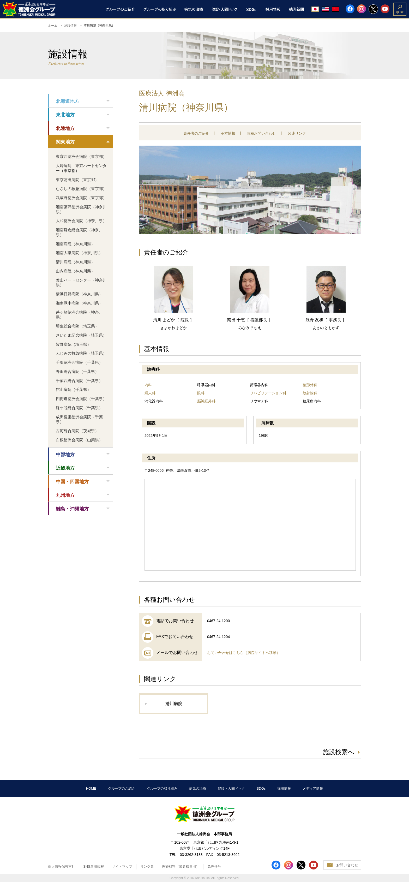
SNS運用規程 (93, 866)
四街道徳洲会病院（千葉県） (81, 398)
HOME (91, 788)
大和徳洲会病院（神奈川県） (81, 220)
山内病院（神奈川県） (75, 271)
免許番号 (214, 866)
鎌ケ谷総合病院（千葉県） (79, 408)
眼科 (200, 393)
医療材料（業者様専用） (180, 866)
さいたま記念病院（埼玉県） (81, 335)
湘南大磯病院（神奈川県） (79, 253)
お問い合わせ (347, 865)
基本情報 (228, 133)
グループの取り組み (162, 788)
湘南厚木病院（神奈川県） (79, 303)
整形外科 (310, 385)
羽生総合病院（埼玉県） (77, 326)
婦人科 (150, 393)
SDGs (261, 788)
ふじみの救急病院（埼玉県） (81, 353)
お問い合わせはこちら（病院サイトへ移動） (243, 653)
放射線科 (310, 393)
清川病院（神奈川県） (75, 262)
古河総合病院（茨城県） (77, 430)
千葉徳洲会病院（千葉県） (79, 362)
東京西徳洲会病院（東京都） (81, 156)
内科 (148, 385)
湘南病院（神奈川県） (75, 244)
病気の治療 (197, 788)
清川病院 (173, 703)
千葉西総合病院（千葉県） (79, 380)
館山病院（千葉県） (73, 389)
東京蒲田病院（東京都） (77, 179)
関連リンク (297, 133)
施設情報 (70, 25)
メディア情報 (313, 788)
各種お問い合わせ (261, 133)
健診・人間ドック (231, 788)
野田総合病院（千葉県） (77, 371)
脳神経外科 (206, 401)
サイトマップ (122, 866)
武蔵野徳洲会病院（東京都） (81, 197)
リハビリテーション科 (268, 393)
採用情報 (284, 788)
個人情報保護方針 (61, 866)
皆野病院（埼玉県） (73, 344)
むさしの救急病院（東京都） (81, 188)
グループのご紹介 (121, 788)
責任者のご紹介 (196, 133)
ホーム (52, 25)
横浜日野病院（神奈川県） (79, 294)
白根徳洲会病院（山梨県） (79, 440)
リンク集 (147, 866)
